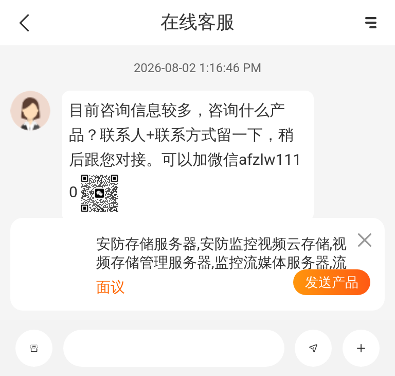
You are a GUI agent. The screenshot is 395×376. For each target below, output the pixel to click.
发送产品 (331, 282)
